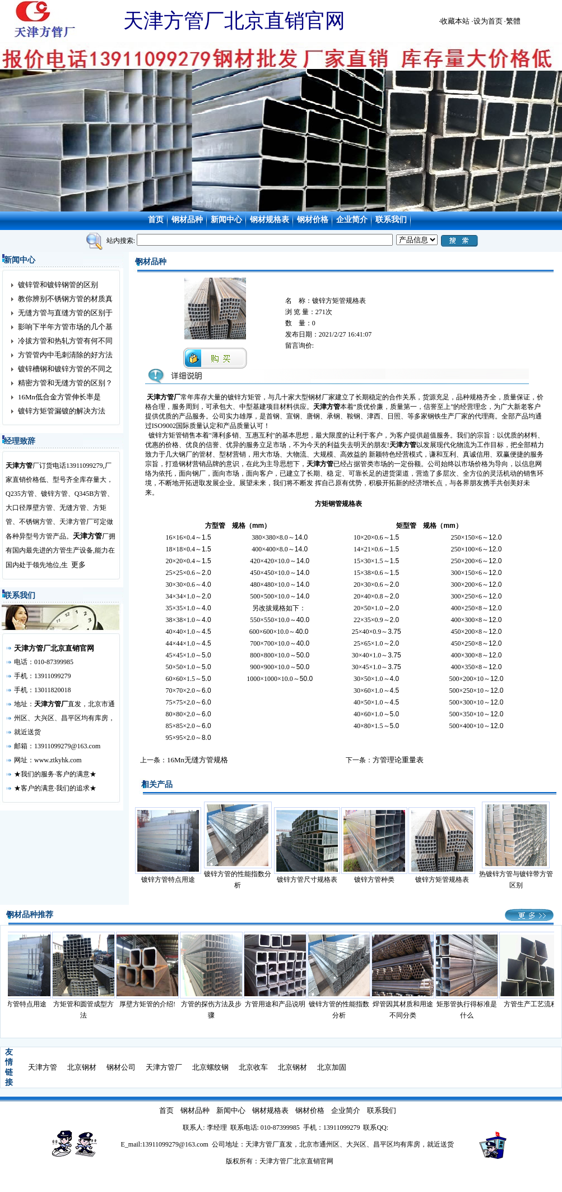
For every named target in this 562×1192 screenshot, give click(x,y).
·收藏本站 (454, 21)
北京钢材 (81, 1067)
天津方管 (87, 536)
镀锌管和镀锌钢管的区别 (58, 284)
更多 (78, 564)
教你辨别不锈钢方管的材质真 (65, 298)
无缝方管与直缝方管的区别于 (65, 313)
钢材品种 (187, 219)
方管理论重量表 (398, 760)
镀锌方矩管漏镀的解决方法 (61, 411)
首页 (156, 219)
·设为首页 (486, 21)
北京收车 (253, 1067)
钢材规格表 (269, 219)
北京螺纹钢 (210, 1067)
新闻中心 (226, 219)
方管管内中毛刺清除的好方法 (65, 355)
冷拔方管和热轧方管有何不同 (65, 341)
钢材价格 (312, 219)
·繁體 (512, 21)
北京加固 (331, 1067)
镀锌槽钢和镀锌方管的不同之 (65, 369)
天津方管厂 (164, 1067)
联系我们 (391, 219)
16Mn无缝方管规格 (197, 760)
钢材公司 (121, 1067)
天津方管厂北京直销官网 (54, 648)
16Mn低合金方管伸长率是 (59, 397)
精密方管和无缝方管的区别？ (65, 383)
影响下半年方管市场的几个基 (65, 327)
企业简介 (352, 219)
